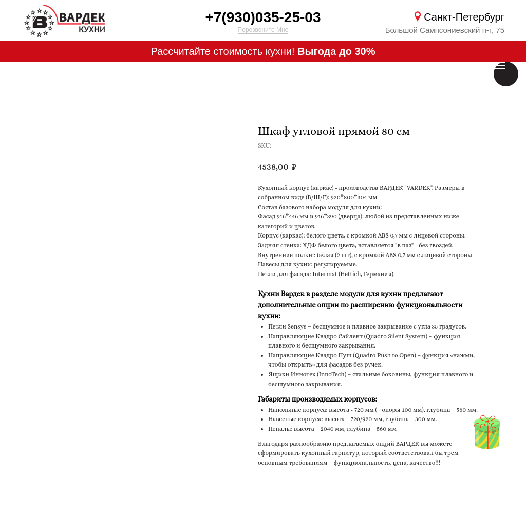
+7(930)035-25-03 (263, 17)
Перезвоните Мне (263, 29)
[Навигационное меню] (499, 65)
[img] (486, 433)
